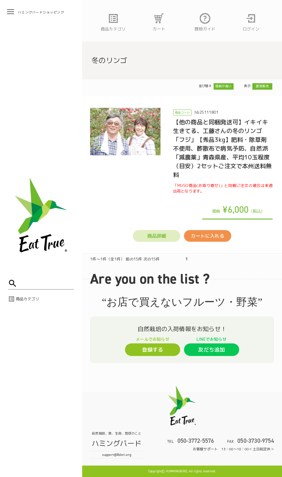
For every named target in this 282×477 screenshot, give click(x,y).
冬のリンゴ (109, 60)
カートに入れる (207, 236)
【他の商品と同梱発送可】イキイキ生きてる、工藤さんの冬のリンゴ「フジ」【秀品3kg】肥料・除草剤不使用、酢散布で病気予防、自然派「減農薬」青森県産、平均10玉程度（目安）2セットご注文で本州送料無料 (222, 148)
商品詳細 (156, 236)
